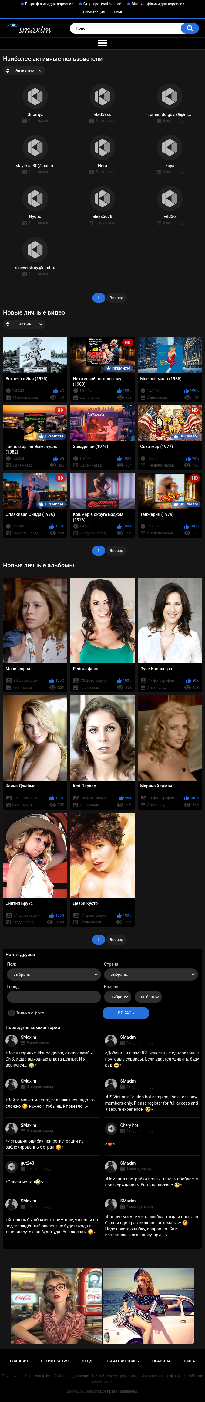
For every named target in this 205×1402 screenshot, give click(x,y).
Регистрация (94, 12)
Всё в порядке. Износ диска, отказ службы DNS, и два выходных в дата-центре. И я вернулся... (49, 1059)
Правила (161, 1361)
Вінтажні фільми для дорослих (158, 4)
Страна (111, 964)
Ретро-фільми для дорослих (49, 4)
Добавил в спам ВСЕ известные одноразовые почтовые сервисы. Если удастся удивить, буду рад (152, 1059)
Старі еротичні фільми (102, 4)
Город (13, 986)
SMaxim (28, 1037)
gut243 (27, 1163)
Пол (11, 964)
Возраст (112, 986)
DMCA (189, 1361)
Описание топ (24, 1181)
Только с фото (30, 1013)
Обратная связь (122, 1361)
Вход (118, 12)
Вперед (116, 297)
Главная (19, 1361)
